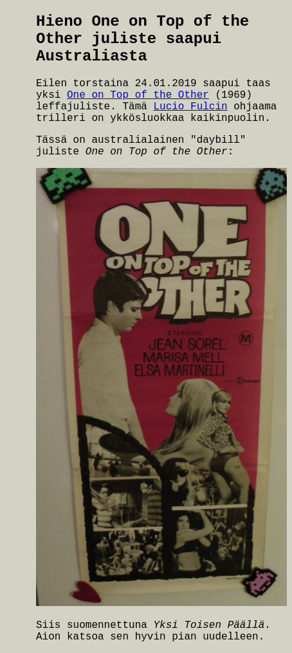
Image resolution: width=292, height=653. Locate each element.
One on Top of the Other (138, 95)
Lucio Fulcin (190, 107)
